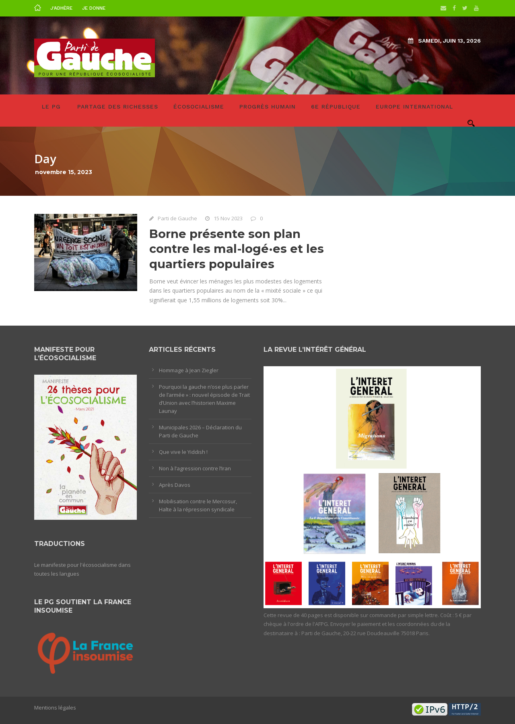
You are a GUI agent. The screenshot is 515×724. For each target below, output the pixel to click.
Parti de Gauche (177, 218)
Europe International (414, 106)
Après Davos (174, 484)
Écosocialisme (198, 106)
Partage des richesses (117, 106)
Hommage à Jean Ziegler (188, 370)
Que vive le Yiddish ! (183, 451)
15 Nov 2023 (228, 218)
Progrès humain (267, 106)
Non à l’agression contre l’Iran (195, 468)
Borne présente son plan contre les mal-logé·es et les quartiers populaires (236, 249)
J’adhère (61, 8)
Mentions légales (55, 707)
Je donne (93, 8)
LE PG (51, 106)
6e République (335, 106)
